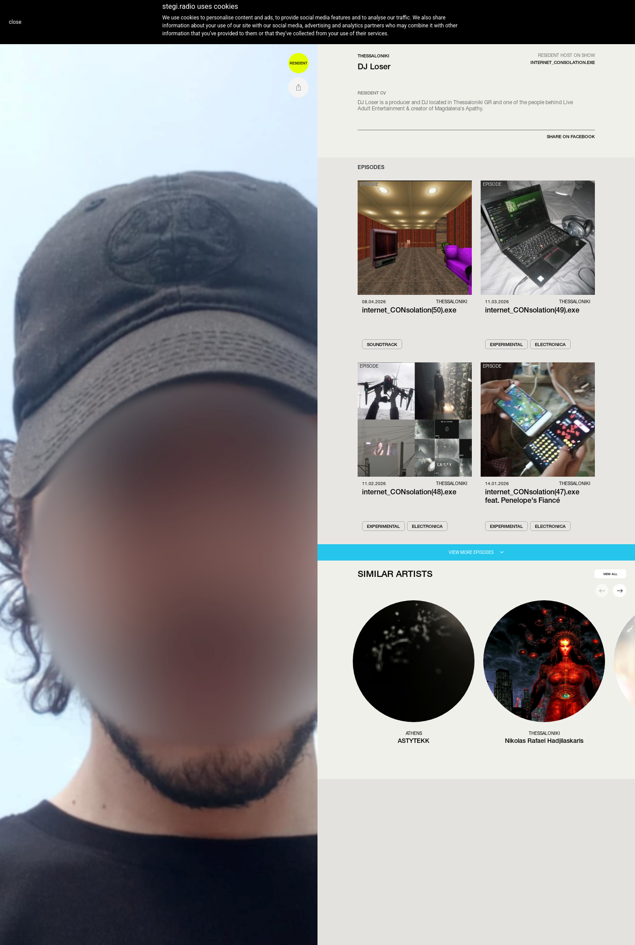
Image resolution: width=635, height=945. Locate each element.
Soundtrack (382, 344)
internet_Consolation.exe (562, 62)
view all (610, 574)
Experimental (506, 344)
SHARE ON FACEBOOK (571, 136)
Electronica (550, 344)
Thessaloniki (373, 55)
